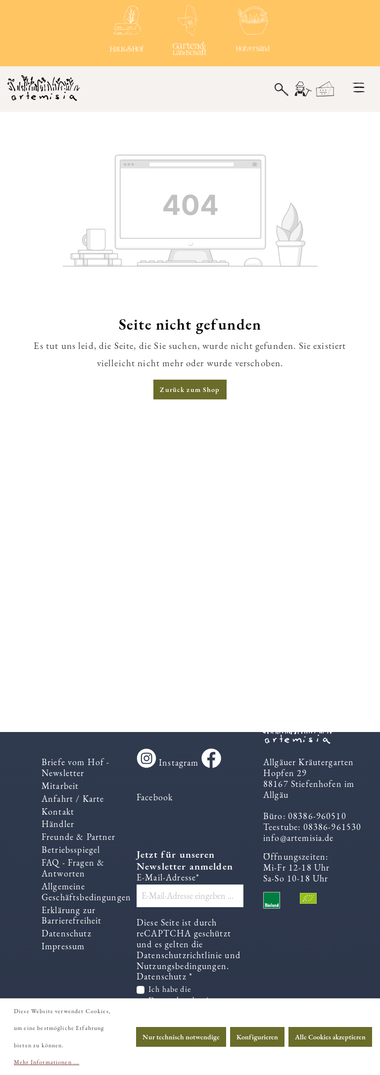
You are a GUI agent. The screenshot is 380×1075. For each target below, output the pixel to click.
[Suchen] (281, 88)
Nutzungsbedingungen (182, 966)
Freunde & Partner (79, 836)
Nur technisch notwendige (181, 1036)
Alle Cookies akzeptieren (330, 1036)
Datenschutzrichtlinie (179, 955)
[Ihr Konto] (302, 89)
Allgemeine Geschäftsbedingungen (86, 891)
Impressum (63, 946)
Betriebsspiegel (71, 849)
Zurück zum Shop (190, 389)
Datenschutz (67, 933)
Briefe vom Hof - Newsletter (75, 767)
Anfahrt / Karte (73, 798)
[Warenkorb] (325, 89)
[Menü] (358, 87)
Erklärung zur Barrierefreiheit (71, 915)
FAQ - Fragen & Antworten (73, 868)
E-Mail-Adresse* (168, 877)
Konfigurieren (257, 1036)
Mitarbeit (60, 785)
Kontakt (58, 811)
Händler (58, 824)
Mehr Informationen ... (46, 1062)
